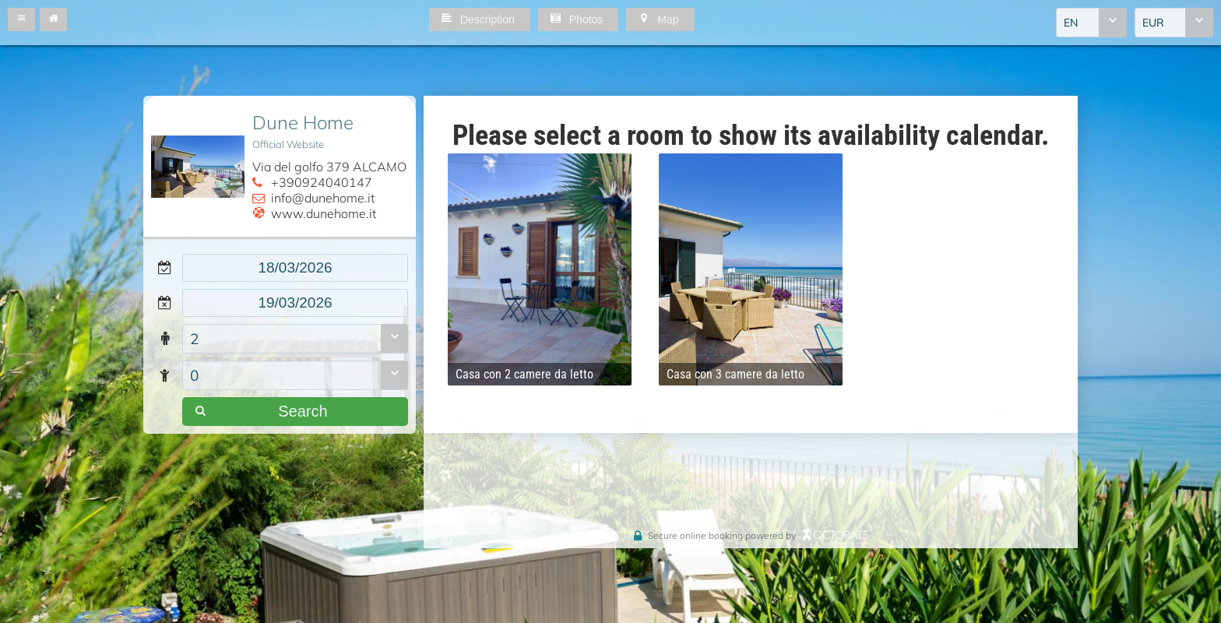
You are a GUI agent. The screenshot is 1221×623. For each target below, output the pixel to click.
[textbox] (295, 268)
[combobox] (1091, 22)
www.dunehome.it (323, 213)
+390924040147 (321, 182)
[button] (21, 19)
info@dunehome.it (323, 198)
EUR (1153, 23)
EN (1071, 23)
